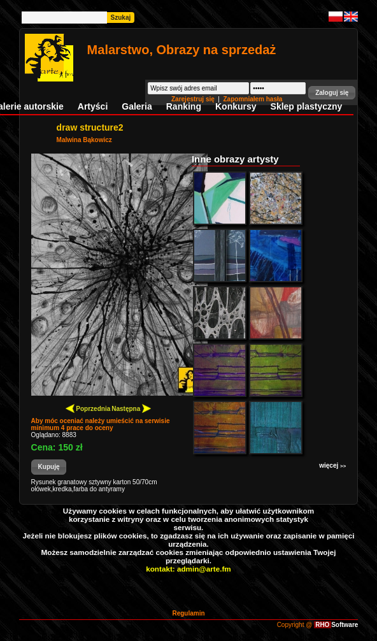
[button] (331, 92)
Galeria (137, 106)
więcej (332, 465)
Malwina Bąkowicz (84, 139)
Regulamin (188, 613)
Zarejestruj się (194, 99)
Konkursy (236, 106)
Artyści (93, 106)
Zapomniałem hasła (253, 99)
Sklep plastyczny (307, 106)
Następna (131, 408)
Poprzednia (88, 408)
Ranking (183, 106)
